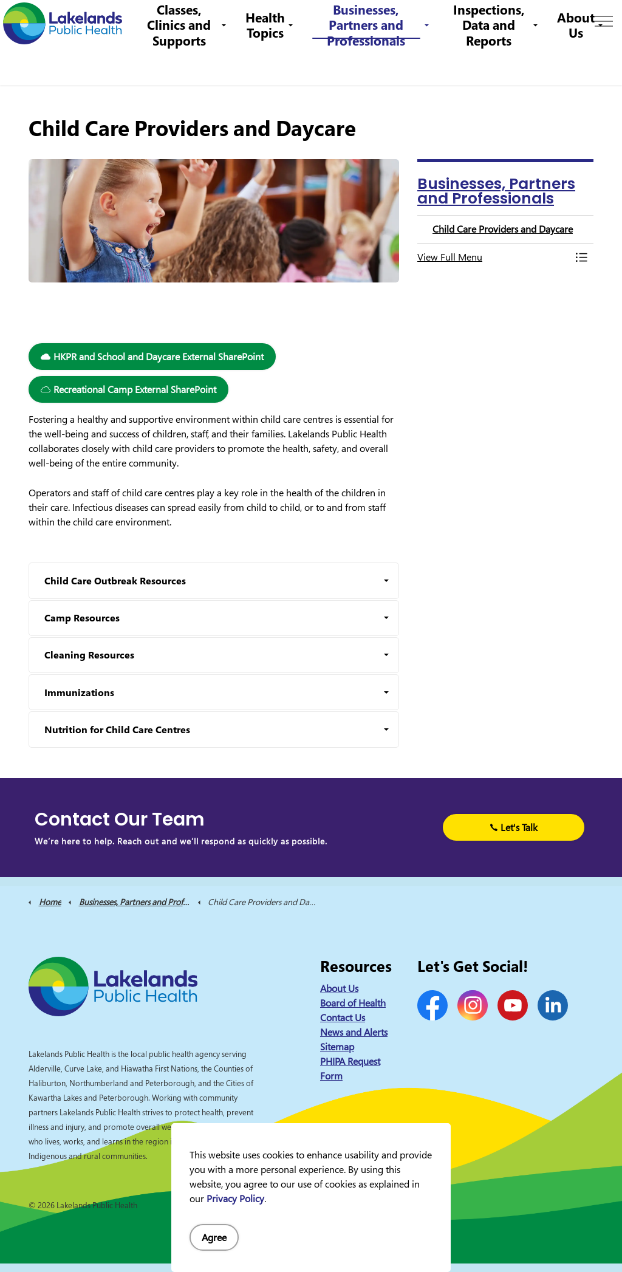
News (158, 21)
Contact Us (202, 21)
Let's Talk (513, 827)
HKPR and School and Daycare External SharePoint (152, 356)
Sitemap (337, 1046)
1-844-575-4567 (315, 21)
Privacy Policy (235, 1198)
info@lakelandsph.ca (411, 21)
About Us (576, 63)
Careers (251, 21)
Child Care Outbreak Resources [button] (115, 580)
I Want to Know (519, 21)
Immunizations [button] (79, 692)
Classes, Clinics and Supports (192, 64)
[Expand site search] (595, 21)
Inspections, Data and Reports (491, 64)
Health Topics (276, 63)
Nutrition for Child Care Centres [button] (117, 729)
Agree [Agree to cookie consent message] (214, 1237)
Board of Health (353, 1003)
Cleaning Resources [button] (89, 655)
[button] (493, 257)
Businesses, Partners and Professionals (374, 64)
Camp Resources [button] (82, 617)
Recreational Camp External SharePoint (128, 389)
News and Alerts (354, 1032)
